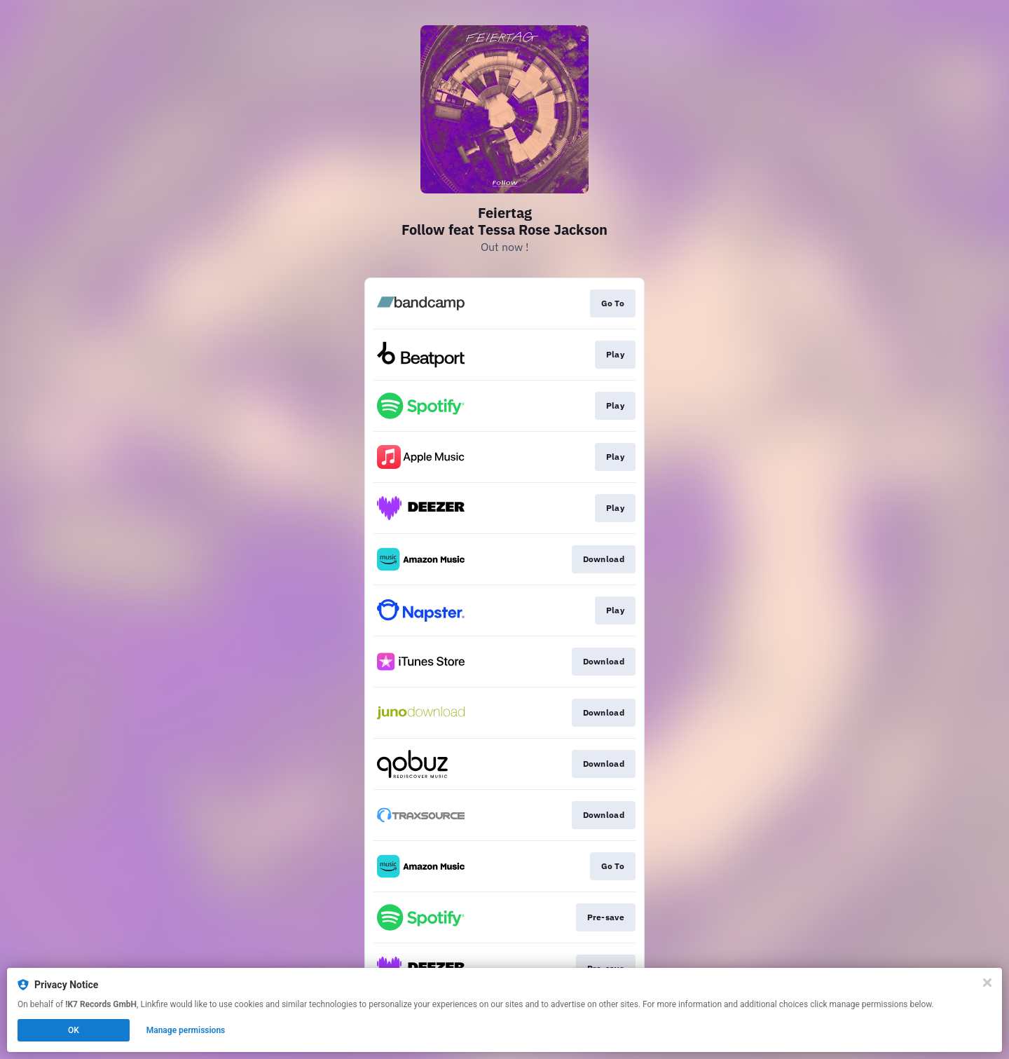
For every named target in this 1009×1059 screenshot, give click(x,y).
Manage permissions (186, 1030)
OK (73, 1030)
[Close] (987, 982)
